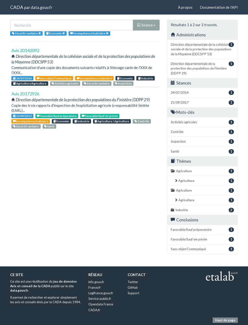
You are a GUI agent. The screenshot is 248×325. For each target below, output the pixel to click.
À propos (185, 7)
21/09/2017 (22, 115)
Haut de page (225, 320)
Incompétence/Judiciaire (94, 78)
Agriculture (202, 171)
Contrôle (141, 121)
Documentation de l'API (219, 7)
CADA (16, 7)
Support (133, 293)
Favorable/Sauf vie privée (100, 115)
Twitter (133, 282)
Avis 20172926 (25, 93)
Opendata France (100, 304)
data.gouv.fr (41, 7)
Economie (125, 78)
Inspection (123, 83)
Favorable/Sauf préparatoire (57, 115)
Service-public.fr (99, 299)
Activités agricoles (65, 83)
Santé (49, 126)
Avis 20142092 (25, 50)
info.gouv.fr (96, 282)
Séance (146, 25)
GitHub (133, 287)
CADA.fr (94, 310)
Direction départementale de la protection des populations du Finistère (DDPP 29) (202, 68)
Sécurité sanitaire (97, 83)
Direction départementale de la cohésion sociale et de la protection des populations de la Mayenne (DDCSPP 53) (202, 49)
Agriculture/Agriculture (29, 83)
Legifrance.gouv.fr (100, 293)
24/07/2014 (22, 78)
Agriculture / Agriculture (111, 121)
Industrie (145, 78)
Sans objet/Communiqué (54, 78)
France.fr (94, 287)
